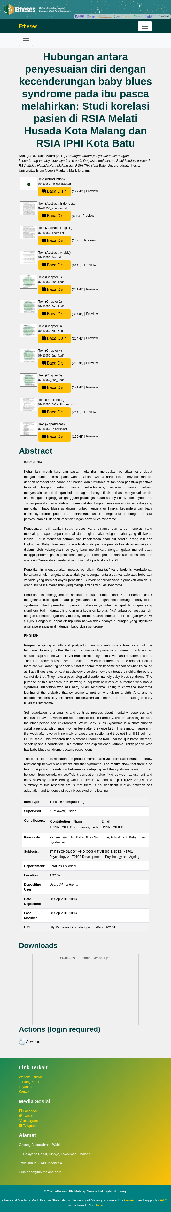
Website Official (30, 1077)
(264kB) (61, 338)
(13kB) (60, 240)
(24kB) (60, 412)
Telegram (28, 1126)
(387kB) (61, 314)
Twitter (26, 1116)
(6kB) (59, 216)
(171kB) (61, 387)
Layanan (25, 1087)
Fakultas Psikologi (63, 866)
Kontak (24, 1092)
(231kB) (61, 289)
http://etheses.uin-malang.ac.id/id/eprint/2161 (82, 927)
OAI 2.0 (163, 1200)
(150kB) (61, 436)
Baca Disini (54, 191)
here (99, 1205)
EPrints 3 (130, 1200)
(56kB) (60, 265)
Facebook (28, 1111)
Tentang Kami (29, 1082)
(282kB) (61, 363)
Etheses (28, 26)
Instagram (28, 1121)
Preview (92, 191)
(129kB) (61, 191)
